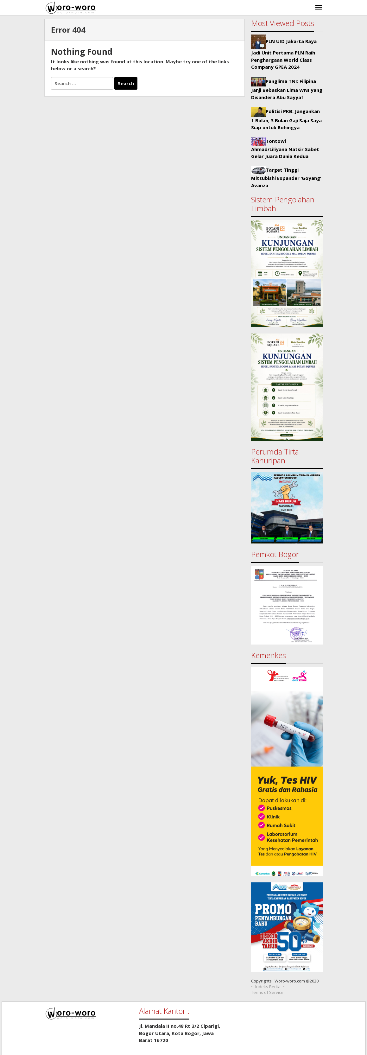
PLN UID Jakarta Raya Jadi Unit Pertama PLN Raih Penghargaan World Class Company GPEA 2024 (284, 54)
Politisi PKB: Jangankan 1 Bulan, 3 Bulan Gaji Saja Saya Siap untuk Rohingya (286, 119)
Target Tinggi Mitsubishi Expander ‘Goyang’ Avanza (286, 177)
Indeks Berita (268, 986)
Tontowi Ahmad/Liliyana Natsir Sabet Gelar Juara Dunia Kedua (285, 148)
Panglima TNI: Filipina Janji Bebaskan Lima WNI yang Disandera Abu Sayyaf (286, 89)
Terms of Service (267, 992)
